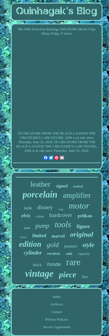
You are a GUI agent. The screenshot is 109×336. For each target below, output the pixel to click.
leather (40, 184)
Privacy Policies (56, 319)
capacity (84, 254)
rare (73, 262)
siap (60, 209)
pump (42, 225)
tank (28, 207)
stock (27, 227)
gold (53, 244)
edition (30, 244)
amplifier (77, 195)
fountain (70, 246)
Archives (56, 304)
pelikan (84, 215)
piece (67, 274)
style (88, 244)
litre (85, 277)
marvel (58, 236)
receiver (53, 254)
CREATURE (31, 133)
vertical (78, 186)
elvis (26, 215)
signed (62, 186)
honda (54, 264)
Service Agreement (56, 327)
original (81, 234)
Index (57, 297)
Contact (56, 312)
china (40, 216)
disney (45, 207)
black (37, 265)
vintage (39, 273)
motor (79, 205)
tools (63, 224)
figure (83, 226)
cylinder (33, 253)
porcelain (40, 194)
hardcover (60, 215)
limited (39, 235)
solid (69, 254)
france (23, 237)
